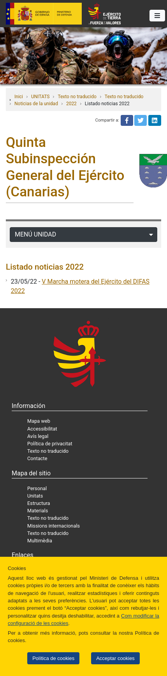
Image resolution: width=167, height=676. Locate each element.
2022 (71, 103)
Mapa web (38, 421)
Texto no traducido (77, 96)
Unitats (35, 496)
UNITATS (40, 96)
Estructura (38, 503)
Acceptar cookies (115, 658)
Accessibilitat (42, 429)
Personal (37, 488)
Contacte (37, 458)
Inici (18, 96)
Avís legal (37, 436)
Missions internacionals (53, 526)
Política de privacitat (49, 444)
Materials (37, 511)
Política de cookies (53, 658)
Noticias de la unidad (36, 103)
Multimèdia (39, 541)
